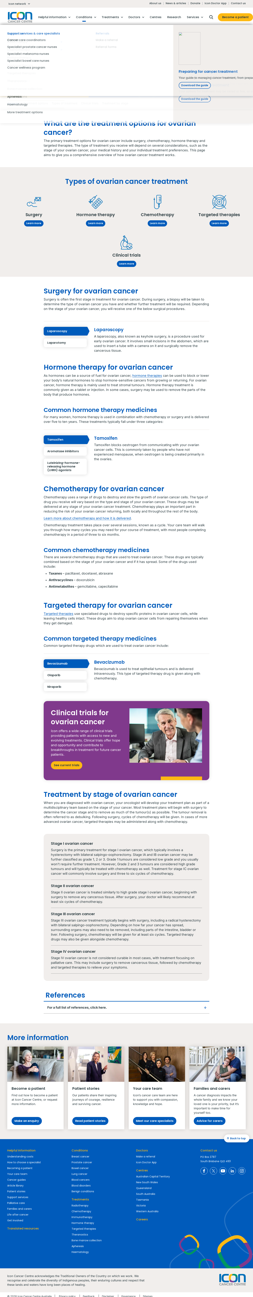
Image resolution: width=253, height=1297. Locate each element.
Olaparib (67, 675)
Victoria (141, 1205)
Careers (142, 1219)
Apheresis (78, 1246)
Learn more (33, 223)
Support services (17, 1197)
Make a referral (145, 1156)
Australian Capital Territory (153, 1176)
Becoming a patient (19, 1168)
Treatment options (35, 103)
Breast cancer (80, 1156)
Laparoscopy (67, 331)
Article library (15, 1185)
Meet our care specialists (154, 1121)
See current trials (66, 765)
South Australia (145, 1194)
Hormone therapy (83, 1223)
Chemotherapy (81, 1211)
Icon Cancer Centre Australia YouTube (223, 1171)
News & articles (176, 3)
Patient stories (16, 1191)
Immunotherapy (82, 1217)
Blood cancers (81, 1180)
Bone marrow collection (87, 1240)
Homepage (19, 17)
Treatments (80, 1199)
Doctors (142, 1150)
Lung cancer (79, 1174)
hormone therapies (147, 375)
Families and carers (19, 1209)
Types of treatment (64, 103)
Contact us (238, 3)
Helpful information (21, 1150)
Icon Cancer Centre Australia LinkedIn (232, 1171)
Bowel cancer (80, 1168)
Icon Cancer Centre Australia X (213, 1171)
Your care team (17, 1174)
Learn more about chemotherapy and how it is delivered (87, 518)
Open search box (211, 17)
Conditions (80, 1150)
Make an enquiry (26, 1121)
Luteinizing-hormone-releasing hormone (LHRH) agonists (67, 467)
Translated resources (23, 1228)
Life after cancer (17, 1214)
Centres (142, 1170)
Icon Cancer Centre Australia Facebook (204, 1171)
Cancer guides (16, 1180)
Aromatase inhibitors (67, 451)
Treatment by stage (115, 103)
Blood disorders (81, 1185)
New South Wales (147, 1182)
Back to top (236, 1138)
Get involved (15, 1220)
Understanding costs (20, 1156)
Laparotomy (67, 342)
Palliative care (16, 1203)
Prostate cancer (82, 1162)
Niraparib (67, 687)
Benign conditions (83, 1191)
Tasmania (142, 1200)
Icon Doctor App (216, 3)
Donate (195, 3)
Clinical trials (89, 103)
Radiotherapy (80, 1205)
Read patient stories (90, 1121)
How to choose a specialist (24, 1162)
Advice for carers (210, 1121)
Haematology (80, 1252)
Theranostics (80, 1234)
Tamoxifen (67, 439)
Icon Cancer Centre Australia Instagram (241, 1171)
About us (155, 3)
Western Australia (147, 1211)
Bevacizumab (67, 663)
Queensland (144, 1188)
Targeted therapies (58, 614)
